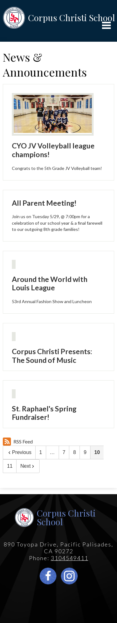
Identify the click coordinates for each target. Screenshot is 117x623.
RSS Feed (18, 442)
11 (9, 466)
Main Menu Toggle (106, 25)
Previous (19, 452)
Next (28, 466)
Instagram (69, 577)
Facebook (48, 577)
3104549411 (69, 558)
